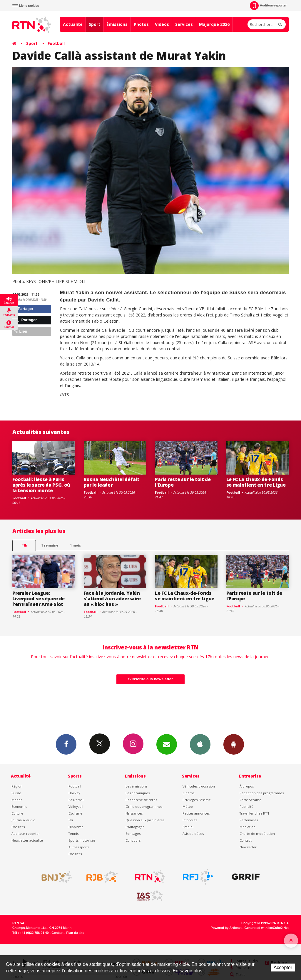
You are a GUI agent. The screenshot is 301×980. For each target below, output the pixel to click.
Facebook (66, 744)
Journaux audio (23, 820)
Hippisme (75, 827)
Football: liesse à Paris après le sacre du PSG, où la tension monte (41, 485)
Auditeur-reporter (268, 5)
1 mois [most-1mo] (75, 545)
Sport (94, 24)
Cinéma (189, 793)
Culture (17, 813)
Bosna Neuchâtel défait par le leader (111, 482)
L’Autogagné (135, 827)
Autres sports (78, 847)
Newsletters (166, 744)
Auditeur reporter (25, 833)
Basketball (76, 800)
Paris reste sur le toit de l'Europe (183, 482)
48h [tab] (24, 545)
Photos (141, 24)
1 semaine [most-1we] (49, 545)
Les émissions (136, 786)
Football (56, 43)
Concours (133, 840)
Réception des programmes (262, 793)
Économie (19, 806)
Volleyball (75, 806)
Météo (188, 806)
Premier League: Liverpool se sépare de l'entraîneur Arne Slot (38, 598)
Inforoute (190, 820)
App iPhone (200, 744)
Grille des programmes (144, 806)
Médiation (247, 827)
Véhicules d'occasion (199, 786)
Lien (20, 331)
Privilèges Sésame (197, 800)
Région (16, 786)
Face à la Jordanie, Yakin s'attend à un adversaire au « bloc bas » (112, 598)
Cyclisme (75, 813)
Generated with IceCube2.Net (267, 927)
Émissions (117, 24)
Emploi (188, 827)
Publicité (246, 806)
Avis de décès (193, 833)
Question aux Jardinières (145, 820)
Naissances (134, 813)
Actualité (73, 24)
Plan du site (75, 932)
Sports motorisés (81, 840)
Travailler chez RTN (254, 813)
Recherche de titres (141, 800)
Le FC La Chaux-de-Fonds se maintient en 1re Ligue (256, 482)
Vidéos (162, 24)
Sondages (133, 833)
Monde (17, 800)
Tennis (73, 833)
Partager (23, 308)
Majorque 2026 (214, 24)
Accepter (283, 967)
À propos (247, 786)
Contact (246, 840)
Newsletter (248, 847)
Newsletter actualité (27, 840)
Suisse (16, 793)
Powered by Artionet (226, 927)
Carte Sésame (250, 800)
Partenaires (249, 820)
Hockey (74, 793)
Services (184, 24)
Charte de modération (257, 833)
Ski (70, 820)
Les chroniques (138, 793)
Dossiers (18, 827)
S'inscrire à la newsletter (150, 679)
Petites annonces (196, 813)
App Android (233, 744)
